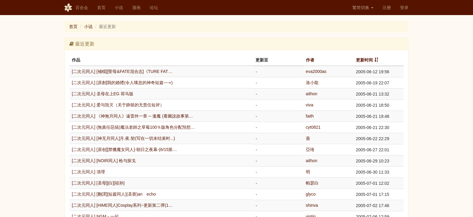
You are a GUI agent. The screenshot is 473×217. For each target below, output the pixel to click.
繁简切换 (362, 7)
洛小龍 (312, 82)
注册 (387, 7)
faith (310, 116)
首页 (101, 7)
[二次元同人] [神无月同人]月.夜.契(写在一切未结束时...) (123, 138)
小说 (119, 7)
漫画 (136, 7)
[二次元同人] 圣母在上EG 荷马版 (102, 93)
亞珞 (310, 149)
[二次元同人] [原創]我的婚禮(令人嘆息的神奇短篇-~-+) (122, 82)
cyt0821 (313, 127)
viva (309, 104)
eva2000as (316, 71)
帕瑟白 (312, 183)
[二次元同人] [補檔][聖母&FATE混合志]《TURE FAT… (122, 71)
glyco (311, 194)
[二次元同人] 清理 (88, 171)
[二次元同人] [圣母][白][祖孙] (98, 183)
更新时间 (364, 60)
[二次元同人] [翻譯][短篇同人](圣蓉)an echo (114, 194)
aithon (311, 93)
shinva (312, 205)
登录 (404, 7)
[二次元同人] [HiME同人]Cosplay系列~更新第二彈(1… (122, 205)
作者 (310, 60)
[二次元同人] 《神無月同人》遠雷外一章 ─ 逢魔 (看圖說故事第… (132, 116)
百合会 (76, 7)
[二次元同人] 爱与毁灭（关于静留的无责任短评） (118, 104)
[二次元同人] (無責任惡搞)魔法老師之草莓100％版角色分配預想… (133, 127)
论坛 (154, 7)
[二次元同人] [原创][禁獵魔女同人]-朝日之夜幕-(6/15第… (124, 149)
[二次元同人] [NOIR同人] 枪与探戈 (104, 160)
